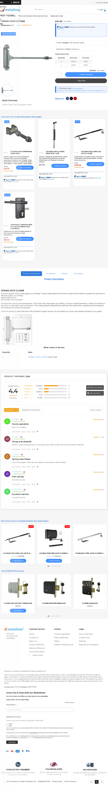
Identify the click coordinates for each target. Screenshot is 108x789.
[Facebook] (91, 782)
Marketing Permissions (13, 717)
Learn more (30, 737)
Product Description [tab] (31, 274)
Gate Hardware (11, 16)
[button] (104, 9)
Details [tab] (64, 274)
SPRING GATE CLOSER (37, 357)
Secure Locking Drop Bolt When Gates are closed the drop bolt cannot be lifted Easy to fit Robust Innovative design (53, 159)
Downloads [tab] (78, 274)
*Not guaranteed (77, 88)
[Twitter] (97, 782)
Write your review (94, 387)
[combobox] (56, 9)
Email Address (11, 705)
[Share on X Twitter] (71, 98)
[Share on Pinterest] (75, 98)
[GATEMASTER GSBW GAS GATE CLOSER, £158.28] (18, 544)
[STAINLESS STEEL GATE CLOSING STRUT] (90, 540)
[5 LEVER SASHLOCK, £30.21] (90, 591)
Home (2, 16)
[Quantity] (59, 74)
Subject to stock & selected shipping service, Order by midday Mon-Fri (81, 90)
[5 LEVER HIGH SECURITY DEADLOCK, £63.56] (18, 594)
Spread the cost (10, 176)
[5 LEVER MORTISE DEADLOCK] (54, 590)
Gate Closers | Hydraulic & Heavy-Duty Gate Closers (33, 16)
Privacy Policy (33, 732)
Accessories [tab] (51, 274)
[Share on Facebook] (67, 98)
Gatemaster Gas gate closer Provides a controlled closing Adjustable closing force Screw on (89, 158)
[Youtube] (102, 782)
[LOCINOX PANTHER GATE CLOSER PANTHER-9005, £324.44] (54, 544)
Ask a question (93, 393)
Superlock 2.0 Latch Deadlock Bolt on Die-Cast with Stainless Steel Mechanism (17, 233)
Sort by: (92, 410)
